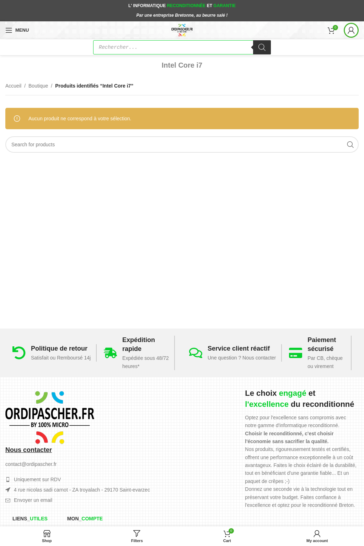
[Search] (182, 144)
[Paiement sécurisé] (295, 352)
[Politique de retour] (19, 352)
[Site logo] (182, 29)
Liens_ (30, 518)
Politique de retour (59, 348)
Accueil (13, 86)
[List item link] (78, 500)
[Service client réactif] (195, 352)
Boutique (38, 86)
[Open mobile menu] (17, 30)
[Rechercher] (262, 47)
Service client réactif (239, 348)
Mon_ (85, 518)
